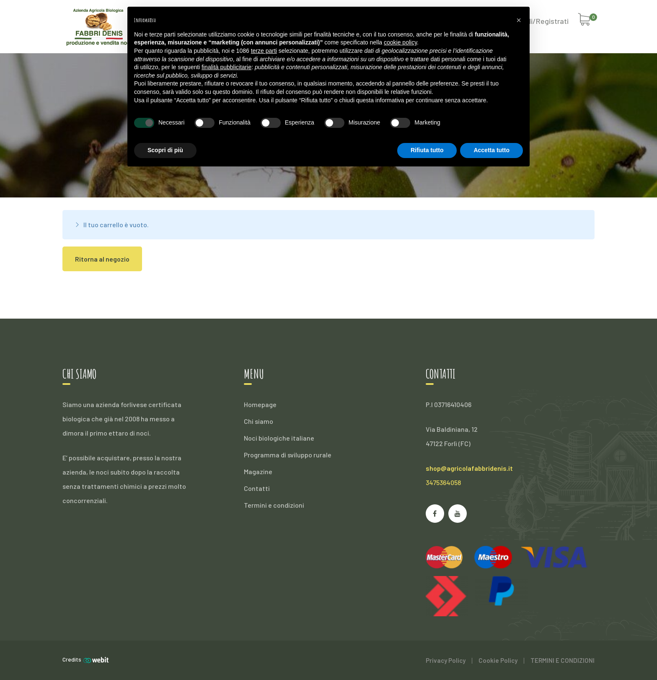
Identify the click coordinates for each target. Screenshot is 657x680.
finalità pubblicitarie (226, 67)
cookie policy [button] (400, 42)
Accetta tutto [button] (491, 150)
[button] (518, 20)
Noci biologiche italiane (279, 438)
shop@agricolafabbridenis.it (469, 468)
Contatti (257, 488)
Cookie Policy (498, 660)
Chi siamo (258, 421)
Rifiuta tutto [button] (427, 150)
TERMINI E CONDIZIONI (562, 660)
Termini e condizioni (274, 505)
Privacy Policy (446, 660)
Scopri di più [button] (165, 150)
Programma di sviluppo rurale (287, 455)
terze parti (264, 50)
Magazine (258, 471)
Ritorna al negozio (102, 259)
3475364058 (443, 482)
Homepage (260, 404)
